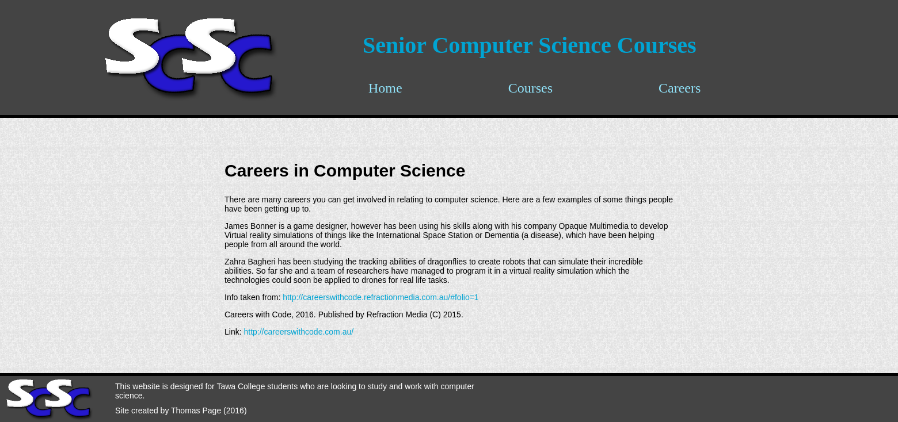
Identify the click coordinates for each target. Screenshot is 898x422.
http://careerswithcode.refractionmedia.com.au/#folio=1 (380, 297)
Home (385, 87)
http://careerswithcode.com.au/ (298, 331)
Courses (530, 87)
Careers (680, 87)
